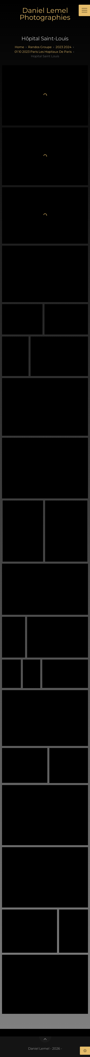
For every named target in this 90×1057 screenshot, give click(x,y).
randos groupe (40, 47)
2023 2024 (63, 47)
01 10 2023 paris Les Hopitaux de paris (43, 52)
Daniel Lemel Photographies (45, 14)
